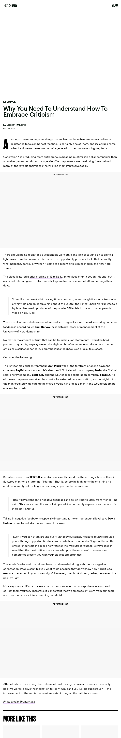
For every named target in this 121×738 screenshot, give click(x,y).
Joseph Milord (16, 125)
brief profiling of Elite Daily (46, 276)
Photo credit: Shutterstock (19, 701)
